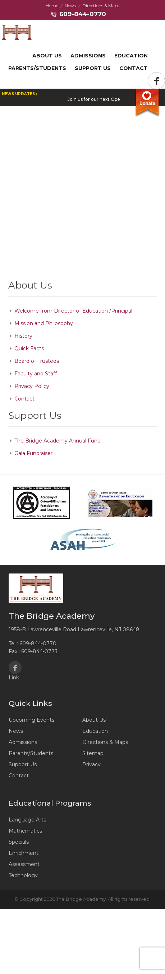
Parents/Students (37, 68)
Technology (23, 875)
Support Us (23, 764)
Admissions (88, 55)
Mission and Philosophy (43, 323)
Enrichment (23, 853)
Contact (133, 68)
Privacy (91, 764)
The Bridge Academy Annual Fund (57, 440)
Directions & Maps (100, 5)
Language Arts (27, 819)
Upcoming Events (31, 720)
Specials (19, 842)
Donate (147, 103)
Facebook (15, 667)
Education (131, 55)
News (70, 5)
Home (52, 5)
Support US (93, 68)
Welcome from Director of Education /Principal (73, 311)
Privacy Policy (31, 386)
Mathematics (25, 831)
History (23, 336)
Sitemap (93, 753)
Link (14, 677)
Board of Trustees (36, 361)
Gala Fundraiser (33, 453)
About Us (47, 55)
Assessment (24, 864)
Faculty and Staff (35, 373)
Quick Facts (29, 348)
